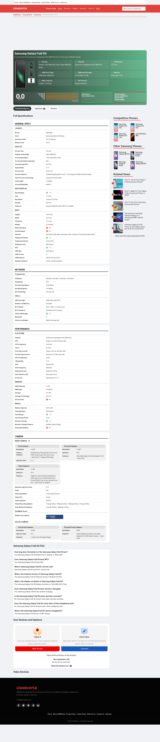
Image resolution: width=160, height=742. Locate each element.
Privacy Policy (36, 2)
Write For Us (55, 2)
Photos (54, 108)
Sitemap (108, 714)
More (98, 8)
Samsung (49, 132)
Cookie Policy (45, 2)
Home (16, 2)
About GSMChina (24, 2)
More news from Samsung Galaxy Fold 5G (130, 236)
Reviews (67, 8)
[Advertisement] (80, 33)
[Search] (124, 9)
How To (91, 8)
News (60, 8)
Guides (75, 8)
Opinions (40, 108)
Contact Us (63, 2)
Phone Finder (51, 8)
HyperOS (83, 8)
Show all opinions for (61, 666)
